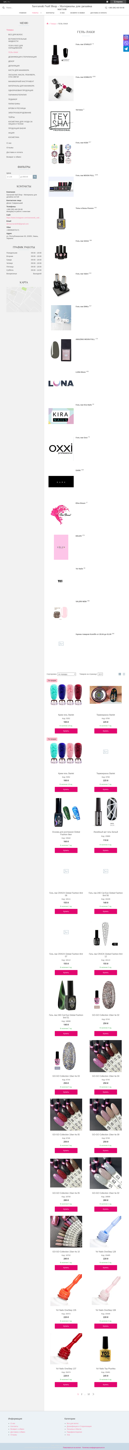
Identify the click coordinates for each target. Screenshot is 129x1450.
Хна (68, 1435)
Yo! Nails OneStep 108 (105, 1310)
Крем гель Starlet (66, 715)
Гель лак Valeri (82, 274)
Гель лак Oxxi (81, 438)
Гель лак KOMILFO (84, 77)
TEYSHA (79, 110)
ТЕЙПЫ (11, 117)
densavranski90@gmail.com (17, 224)
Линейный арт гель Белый (105, 832)
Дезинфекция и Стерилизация (79, 1426)
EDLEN (79, 536)
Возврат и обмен (77, 13)
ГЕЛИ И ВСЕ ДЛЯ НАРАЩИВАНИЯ (15, 47)
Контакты (50, 13)
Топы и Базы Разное (85, 208)
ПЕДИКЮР (12, 99)
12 (89, 1394)
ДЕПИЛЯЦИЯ (14, 66)
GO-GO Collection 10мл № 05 (66, 1135)
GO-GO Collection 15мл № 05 (66, 1193)
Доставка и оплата (98, 13)
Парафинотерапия (74, 1432)
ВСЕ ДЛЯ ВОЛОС (15, 35)
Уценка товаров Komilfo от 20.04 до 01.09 (93, 634)
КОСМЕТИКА (13, 137)
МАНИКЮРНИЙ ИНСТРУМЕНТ (21, 81)
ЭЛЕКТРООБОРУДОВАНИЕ (19, 113)
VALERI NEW (81, 601)
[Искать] (3, 7)
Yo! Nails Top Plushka (105, 1369)
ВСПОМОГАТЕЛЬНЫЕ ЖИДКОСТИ (17, 40)
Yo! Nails (79, 569)
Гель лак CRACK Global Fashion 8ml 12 (105, 955)
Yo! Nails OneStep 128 (105, 1252)
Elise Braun (80, 503)
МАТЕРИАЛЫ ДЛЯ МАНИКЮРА (21, 86)
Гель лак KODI (82, 143)
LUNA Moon (81, 372)
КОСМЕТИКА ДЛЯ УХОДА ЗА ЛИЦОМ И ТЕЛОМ (20, 123)
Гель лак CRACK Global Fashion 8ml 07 (66, 955)
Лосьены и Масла (74, 1429)
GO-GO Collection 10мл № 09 (105, 1135)
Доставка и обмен (17, 1432)
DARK (78, 470)
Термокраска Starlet (105, 715)
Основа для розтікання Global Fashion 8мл (66, 833)
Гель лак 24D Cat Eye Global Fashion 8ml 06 (106, 894)
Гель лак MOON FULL (85, 175)
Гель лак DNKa (82, 307)
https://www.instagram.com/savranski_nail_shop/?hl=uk (23, 218)
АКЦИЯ (11, 133)
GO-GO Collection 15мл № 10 (66, 1252)
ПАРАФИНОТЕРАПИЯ (17, 95)
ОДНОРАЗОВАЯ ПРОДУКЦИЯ (20, 90)
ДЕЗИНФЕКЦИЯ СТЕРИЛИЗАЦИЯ (22, 57)
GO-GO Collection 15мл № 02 (105, 1193)
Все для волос (73, 1423)
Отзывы (9, 147)
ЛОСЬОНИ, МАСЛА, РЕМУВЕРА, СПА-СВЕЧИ (21, 76)
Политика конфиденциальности (93, 1447)
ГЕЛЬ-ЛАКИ (13, 52)
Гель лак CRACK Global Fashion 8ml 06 (66, 894)
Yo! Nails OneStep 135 (66, 1310)
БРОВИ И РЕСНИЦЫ (17, 108)
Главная (22, 13)
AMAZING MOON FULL (85, 339)
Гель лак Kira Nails (84, 405)
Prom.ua (75, 1445)
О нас (62, 13)
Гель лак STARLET (84, 44)
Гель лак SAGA (82, 241)
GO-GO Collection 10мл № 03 (66, 1076)
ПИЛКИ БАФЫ (14, 104)
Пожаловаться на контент (72, 1447)
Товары (35, 13)
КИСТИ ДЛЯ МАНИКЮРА (18, 70)
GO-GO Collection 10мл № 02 (105, 1015)
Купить (66, 731)
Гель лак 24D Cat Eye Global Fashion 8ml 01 (66, 1016)
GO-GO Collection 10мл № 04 (105, 1076)
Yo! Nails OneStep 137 (66, 1369)
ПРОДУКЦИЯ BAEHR (17, 128)
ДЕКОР (11, 61)
